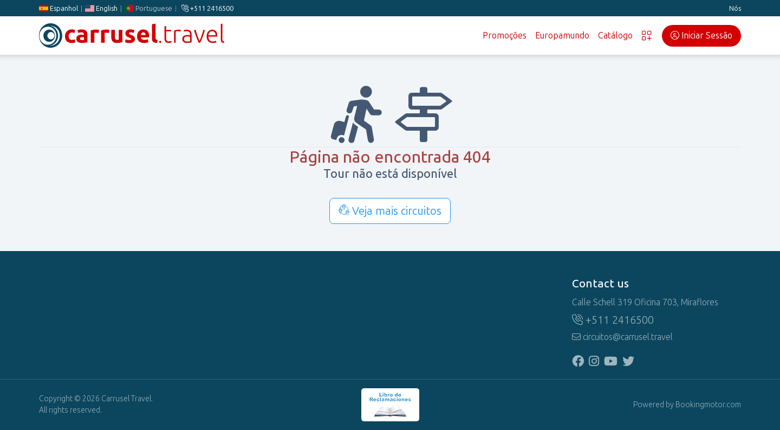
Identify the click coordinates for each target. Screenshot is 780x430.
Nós (735, 8)
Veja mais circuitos (390, 210)
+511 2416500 (207, 8)
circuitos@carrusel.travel (622, 337)
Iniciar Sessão (701, 35)
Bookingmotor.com (708, 404)
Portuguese (148, 8)
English (101, 8)
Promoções (504, 35)
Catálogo (615, 35)
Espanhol (58, 8)
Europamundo (562, 35)
